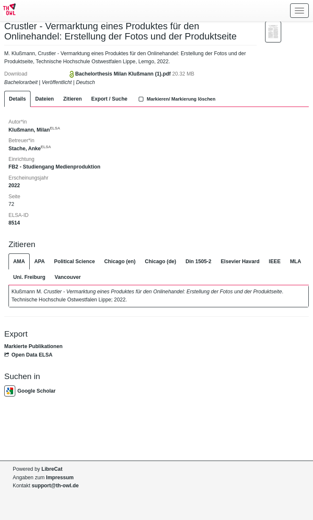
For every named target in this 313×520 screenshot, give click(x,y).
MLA (295, 261)
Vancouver (68, 277)
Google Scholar (30, 391)
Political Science (74, 261)
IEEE (275, 261)
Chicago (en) (120, 261)
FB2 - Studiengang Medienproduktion (54, 167)
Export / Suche (109, 99)
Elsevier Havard (240, 261)
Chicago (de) (160, 261)
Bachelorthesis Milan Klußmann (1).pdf (123, 74)
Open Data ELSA (28, 355)
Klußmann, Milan (34, 130)
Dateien (44, 99)
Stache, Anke (29, 149)
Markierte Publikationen (33, 346)
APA (39, 261)
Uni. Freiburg (29, 277)
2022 (14, 185)
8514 (14, 223)
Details (17, 99)
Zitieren (72, 99)
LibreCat (52, 469)
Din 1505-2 (198, 261)
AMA (19, 261)
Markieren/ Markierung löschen (176, 98)
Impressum (60, 478)
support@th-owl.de (55, 486)
